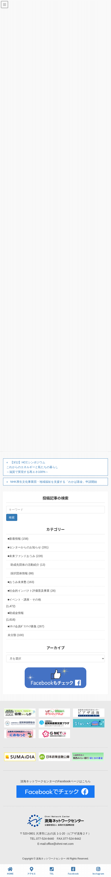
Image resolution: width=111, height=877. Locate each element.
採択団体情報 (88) (22, 573)
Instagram (98, 871)
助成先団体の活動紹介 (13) (27, 564)
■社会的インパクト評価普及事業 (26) (32, 590)
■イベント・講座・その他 (24, 599)
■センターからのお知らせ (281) (28, 547)
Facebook (73, 871)
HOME (10, 871)
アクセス (31, 871)
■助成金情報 (16, 613)
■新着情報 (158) (18, 538)
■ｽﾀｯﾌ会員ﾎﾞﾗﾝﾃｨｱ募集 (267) (26, 626)
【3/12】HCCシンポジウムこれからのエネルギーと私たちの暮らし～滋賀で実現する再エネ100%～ (32, 467)
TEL (52, 871)
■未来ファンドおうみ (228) (25, 556)
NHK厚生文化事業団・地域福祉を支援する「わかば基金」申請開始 (53, 481)
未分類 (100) (16, 635)
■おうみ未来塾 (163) (21, 582)
